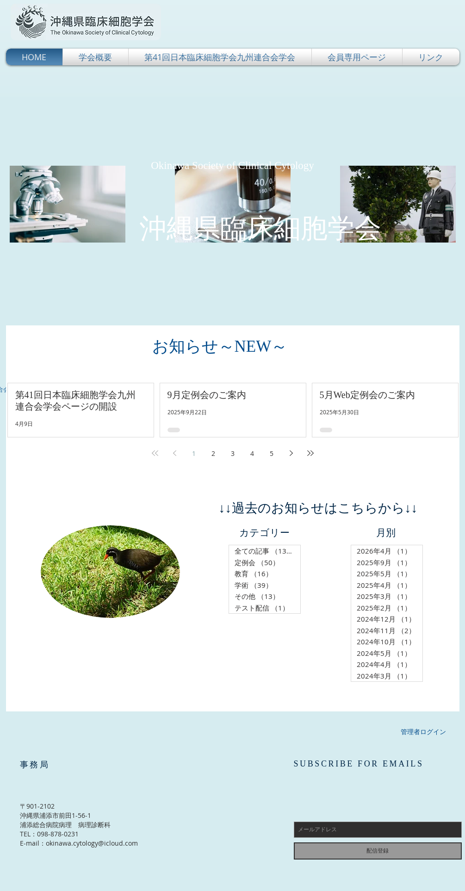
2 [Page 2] (213, 453)
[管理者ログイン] (423, 731)
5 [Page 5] (271, 453)
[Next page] (291, 453)
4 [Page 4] (252, 453)
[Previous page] (174, 453)
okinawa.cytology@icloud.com (92, 843)
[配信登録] (378, 851)
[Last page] (310, 453)
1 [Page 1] (194, 453)
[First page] (155, 453)
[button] (95, 57)
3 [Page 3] (233, 453)
